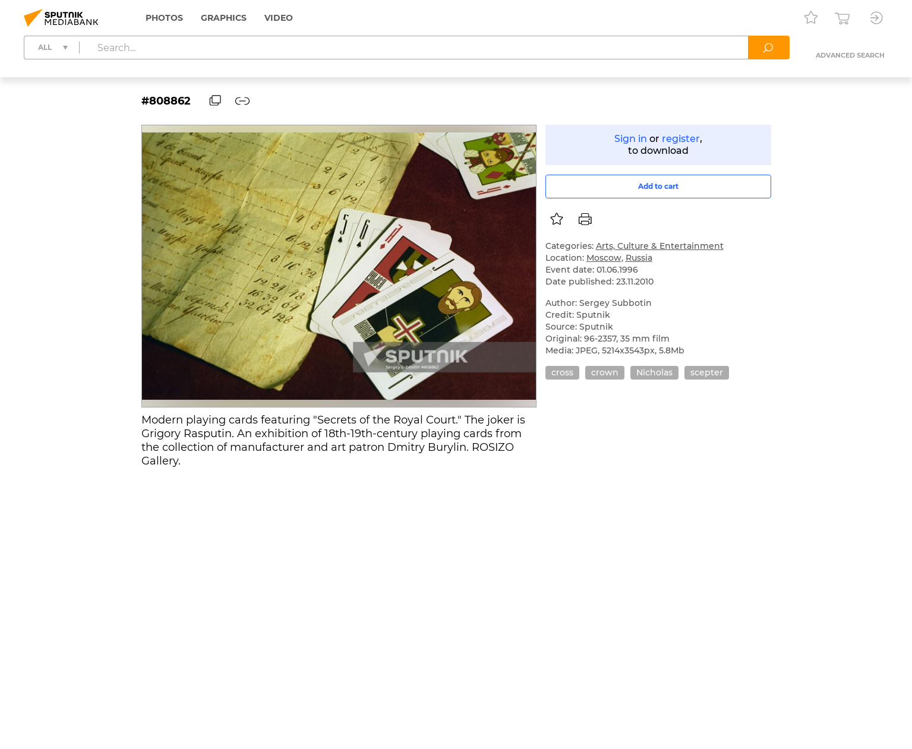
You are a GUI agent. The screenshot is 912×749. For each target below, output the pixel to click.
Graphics (224, 17)
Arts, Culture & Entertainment (660, 246)
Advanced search (850, 55)
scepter (706, 372)
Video (278, 17)
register (681, 138)
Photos (164, 17)
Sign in (630, 138)
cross (562, 372)
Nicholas (654, 372)
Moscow (603, 257)
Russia (639, 257)
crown (604, 372)
